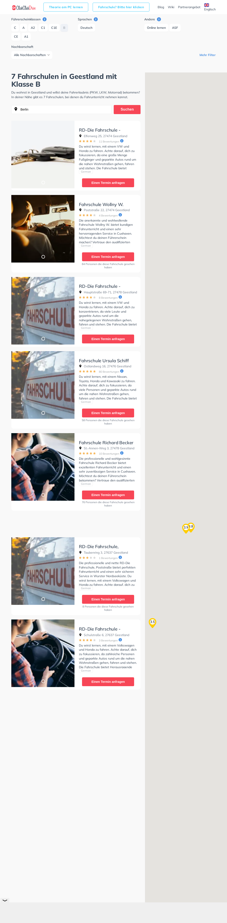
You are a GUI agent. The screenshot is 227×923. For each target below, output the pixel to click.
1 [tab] (43, 182)
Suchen (127, 109)
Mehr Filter (208, 55)
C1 (43, 28)
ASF (175, 28)
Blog (161, 7)
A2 (33, 28)
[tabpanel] (42, 154)
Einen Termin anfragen (108, 183)
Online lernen (156, 28)
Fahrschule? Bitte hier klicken (121, 7)
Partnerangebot (189, 7)
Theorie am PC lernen (66, 7)
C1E (54, 28)
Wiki (171, 7)
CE (16, 37)
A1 (26, 37)
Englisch (210, 7)
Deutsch (86, 28)
